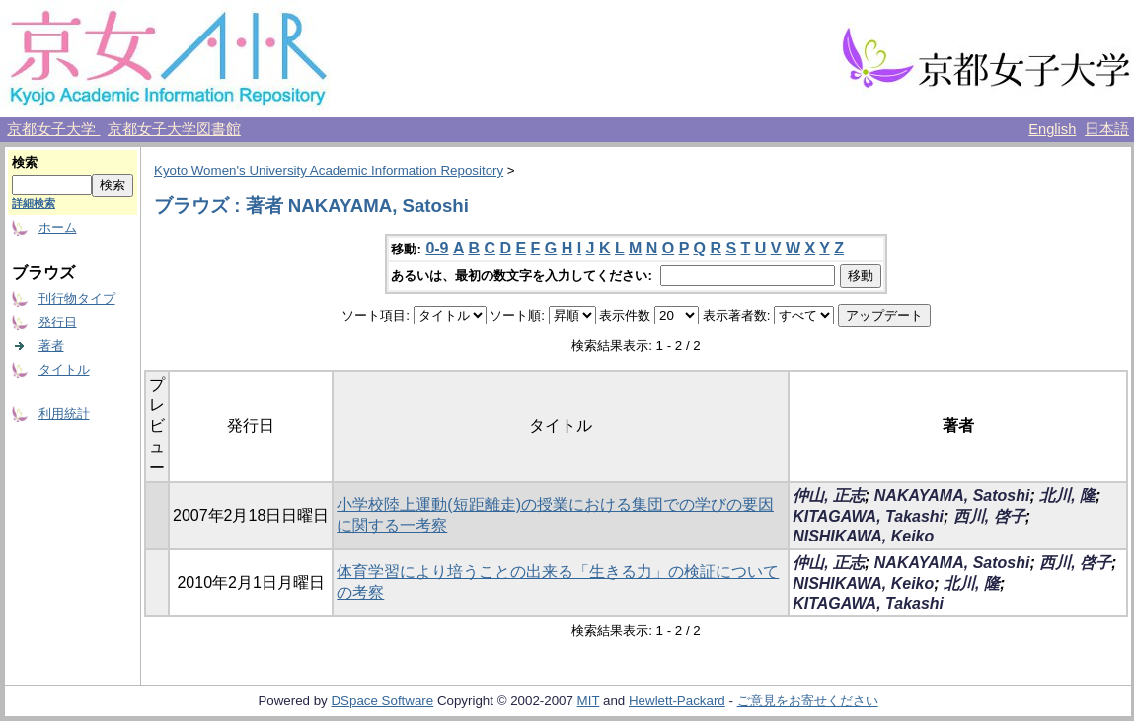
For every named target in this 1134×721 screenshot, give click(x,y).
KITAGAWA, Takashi (868, 516)
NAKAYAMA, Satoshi (952, 495)
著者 (51, 345)
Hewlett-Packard (677, 700)
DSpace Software (382, 700)
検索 (25, 162)
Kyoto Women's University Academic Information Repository (328, 170)
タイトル (64, 369)
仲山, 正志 (829, 495)
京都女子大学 (53, 129)
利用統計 (64, 413)
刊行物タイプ (76, 298)
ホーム (57, 227)
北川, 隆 (1067, 495)
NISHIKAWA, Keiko (863, 536)
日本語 (1107, 129)
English (1052, 129)
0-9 (436, 248)
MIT (588, 700)
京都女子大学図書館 (174, 129)
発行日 (57, 322)
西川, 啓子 (989, 516)
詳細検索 (33, 203)
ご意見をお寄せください (807, 700)
